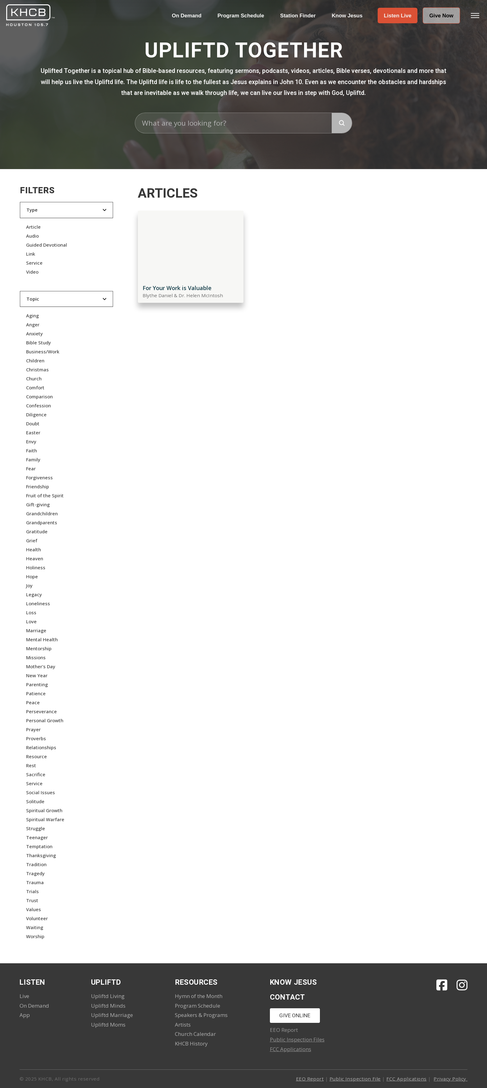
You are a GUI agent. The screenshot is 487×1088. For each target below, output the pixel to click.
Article (33, 227)
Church (34, 378)
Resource (36, 756)
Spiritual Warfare (45, 819)
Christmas (37, 369)
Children (35, 360)
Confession (38, 405)
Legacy (34, 594)
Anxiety (34, 333)
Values (33, 909)
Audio (32, 236)
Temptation (39, 846)
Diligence (36, 414)
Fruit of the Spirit (45, 495)
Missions (36, 657)
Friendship (37, 486)
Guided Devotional (46, 245)
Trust (32, 900)
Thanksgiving (41, 855)
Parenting (37, 684)
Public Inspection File (355, 1079)
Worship (35, 936)
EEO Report (310, 1079)
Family (33, 459)
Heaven (34, 558)
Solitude (35, 801)
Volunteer (37, 918)
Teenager (37, 837)
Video (32, 272)
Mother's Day (40, 666)
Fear (31, 468)
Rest (31, 765)
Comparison (39, 396)
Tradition (36, 864)
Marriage (36, 630)
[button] (397, 15)
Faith (31, 450)
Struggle (35, 828)
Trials (32, 891)
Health (33, 549)
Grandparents (41, 522)
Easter (33, 432)
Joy (29, 585)
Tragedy (35, 873)
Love (31, 621)
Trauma (35, 882)
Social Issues (40, 792)
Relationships (41, 747)
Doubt (32, 423)
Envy (31, 441)
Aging (32, 315)
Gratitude (37, 531)
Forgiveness (39, 477)
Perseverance (41, 711)
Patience (36, 693)
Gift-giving (38, 504)
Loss (31, 612)
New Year (37, 675)
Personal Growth (44, 720)
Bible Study (38, 342)
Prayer (33, 729)
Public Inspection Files (297, 1039)
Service (34, 263)
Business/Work (42, 351)
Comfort (35, 387)
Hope (32, 576)
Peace (33, 702)
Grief (31, 540)
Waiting (34, 927)
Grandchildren (42, 513)
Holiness (35, 567)
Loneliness (38, 603)
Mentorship (39, 648)
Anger (32, 324)
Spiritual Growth (44, 810)
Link (30, 254)
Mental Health (42, 639)
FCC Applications (290, 1049)
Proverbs (36, 738)
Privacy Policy (450, 1079)
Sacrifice (35, 774)
